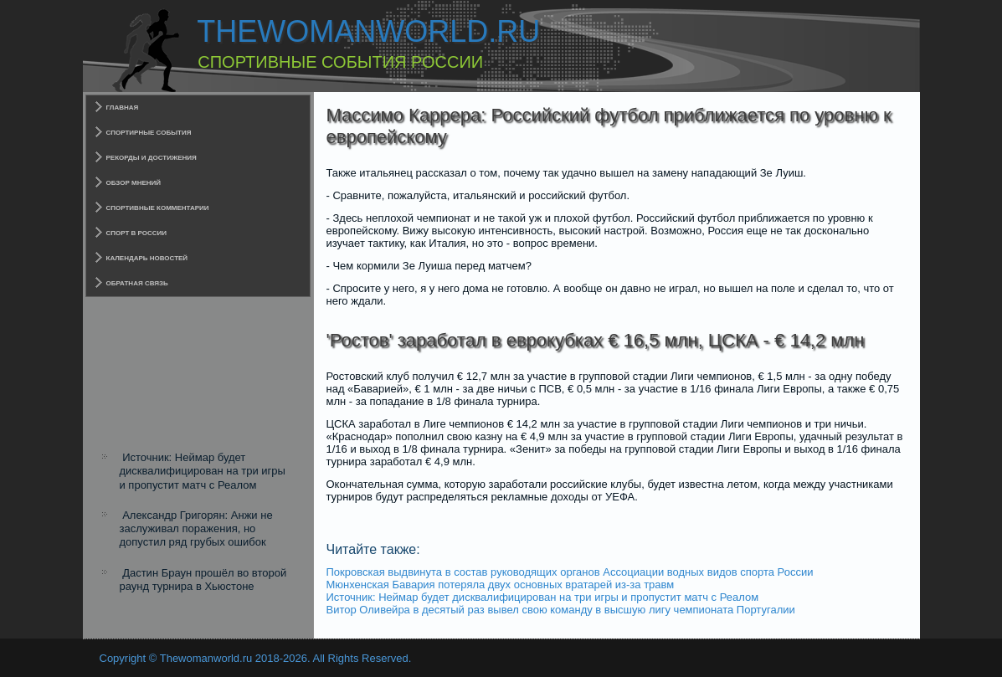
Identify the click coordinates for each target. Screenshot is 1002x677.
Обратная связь (137, 283)
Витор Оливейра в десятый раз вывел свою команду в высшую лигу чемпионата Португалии (560, 609)
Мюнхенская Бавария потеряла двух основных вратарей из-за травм (500, 584)
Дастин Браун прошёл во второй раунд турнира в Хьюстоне (203, 579)
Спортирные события (149, 132)
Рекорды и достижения (151, 158)
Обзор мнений (134, 183)
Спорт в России (136, 233)
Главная (122, 107)
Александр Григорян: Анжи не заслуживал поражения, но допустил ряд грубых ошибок (196, 529)
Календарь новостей (147, 258)
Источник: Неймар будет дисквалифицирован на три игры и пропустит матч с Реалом (202, 471)
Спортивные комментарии (157, 208)
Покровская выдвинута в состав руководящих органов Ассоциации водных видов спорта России (570, 572)
